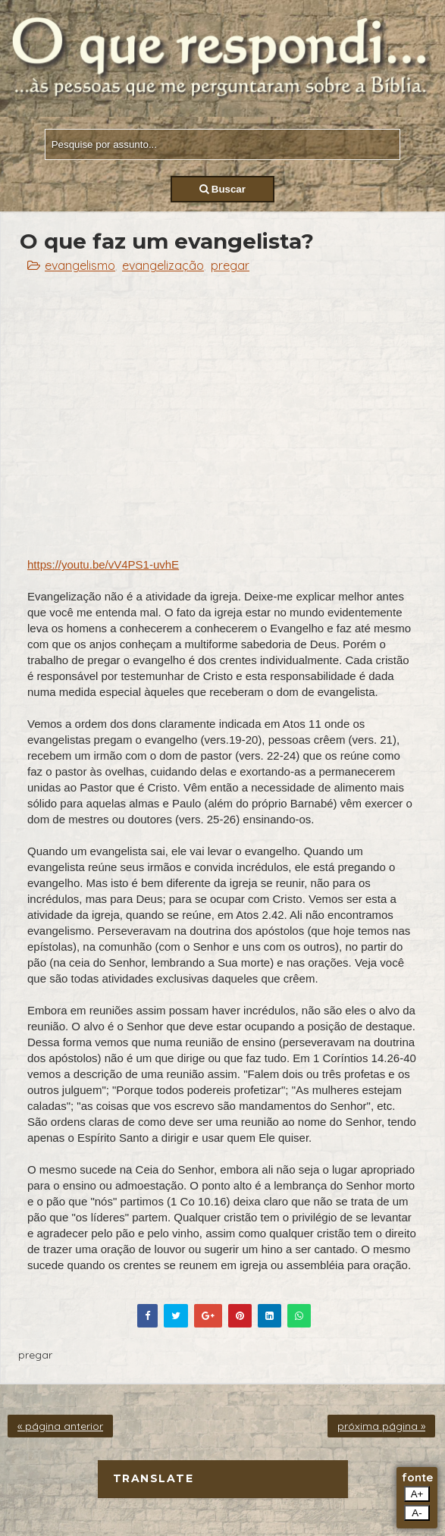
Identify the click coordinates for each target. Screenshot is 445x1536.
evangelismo (80, 265)
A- (416, 1513)
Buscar (222, 189)
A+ (417, 1494)
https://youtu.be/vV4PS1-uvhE (103, 564)
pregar (230, 265)
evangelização (163, 265)
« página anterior (60, 1426)
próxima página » (381, 1426)
